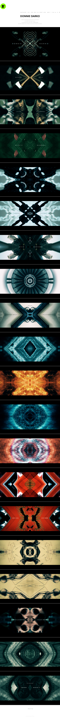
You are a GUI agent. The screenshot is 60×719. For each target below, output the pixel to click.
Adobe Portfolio (32, 716)
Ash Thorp (31, 19)
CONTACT (41, 12)
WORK (32, 12)
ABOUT (35, 12)
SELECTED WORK (23, 12)
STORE (44, 12)
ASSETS (48, 12)
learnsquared (36, 19)
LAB (37, 12)
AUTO (29, 12)
